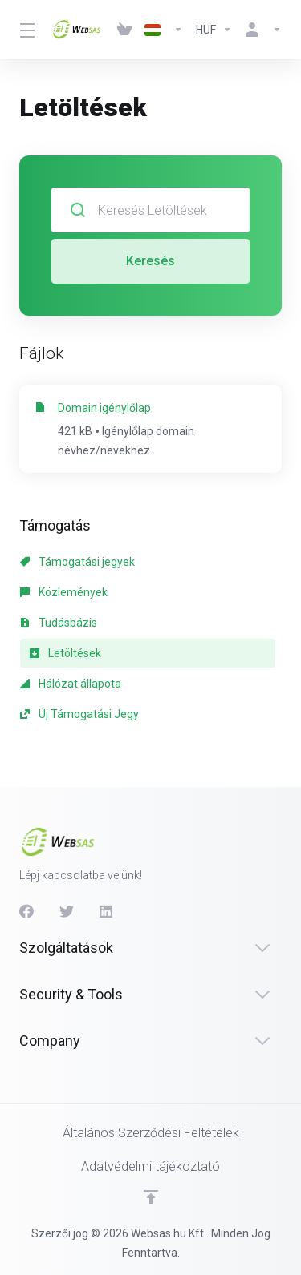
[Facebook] (26, 911)
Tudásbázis (58, 622)
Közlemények (64, 592)
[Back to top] (151, 1197)
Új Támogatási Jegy (79, 714)
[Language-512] (163, 29)
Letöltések (65, 653)
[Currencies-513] (213, 29)
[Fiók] (260, 29)
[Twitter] (67, 911)
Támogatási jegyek (77, 561)
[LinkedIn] (107, 911)
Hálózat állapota (70, 683)
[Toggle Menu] (26, 29)
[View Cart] (124, 29)
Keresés (150, 260)
